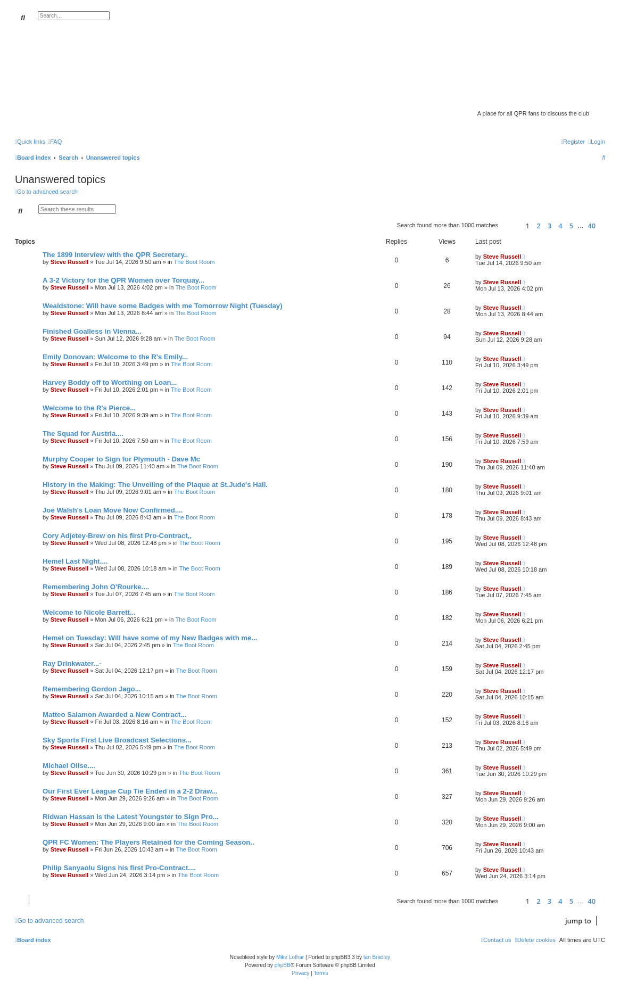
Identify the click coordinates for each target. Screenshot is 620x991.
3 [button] (549, 225)
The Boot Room (193, 262)
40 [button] (592, 225)
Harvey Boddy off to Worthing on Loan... (110, 382)
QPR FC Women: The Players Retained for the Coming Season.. (148, 842)
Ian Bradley (377, 957)
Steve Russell (70, 262)
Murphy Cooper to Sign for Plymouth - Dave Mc (121, 459)
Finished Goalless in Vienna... (92, 331)
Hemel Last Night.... (75, 561)
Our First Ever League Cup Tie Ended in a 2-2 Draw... (130, 791)
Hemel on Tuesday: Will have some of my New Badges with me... (150, 638)
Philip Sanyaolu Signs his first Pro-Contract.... (119, 868)
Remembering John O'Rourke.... (96, 587)
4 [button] (560, 225)
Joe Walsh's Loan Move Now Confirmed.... (113, 510)
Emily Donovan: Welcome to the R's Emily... (115, 357)
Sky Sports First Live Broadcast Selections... (117, 740)
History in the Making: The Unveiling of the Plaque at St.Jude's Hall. (155, 485)
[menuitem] (55, 141)
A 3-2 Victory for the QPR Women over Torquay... (123, 280)
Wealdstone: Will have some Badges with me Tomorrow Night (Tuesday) (163, 306)
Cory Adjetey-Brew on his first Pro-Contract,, (117, 536)
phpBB (283, 965)
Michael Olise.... (69, 766)
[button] (510, 225)
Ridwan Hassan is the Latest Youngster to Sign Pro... (131, 817)
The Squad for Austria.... (83, 433)
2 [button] (538, 225)
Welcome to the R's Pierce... (89, 408)
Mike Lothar (290, 957)
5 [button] (571, 225)
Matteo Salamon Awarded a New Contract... (114, 715)
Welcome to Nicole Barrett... (89, 612)
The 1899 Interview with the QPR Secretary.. (115, 255)
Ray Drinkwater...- (72, 663)
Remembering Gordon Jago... (92, 689)
